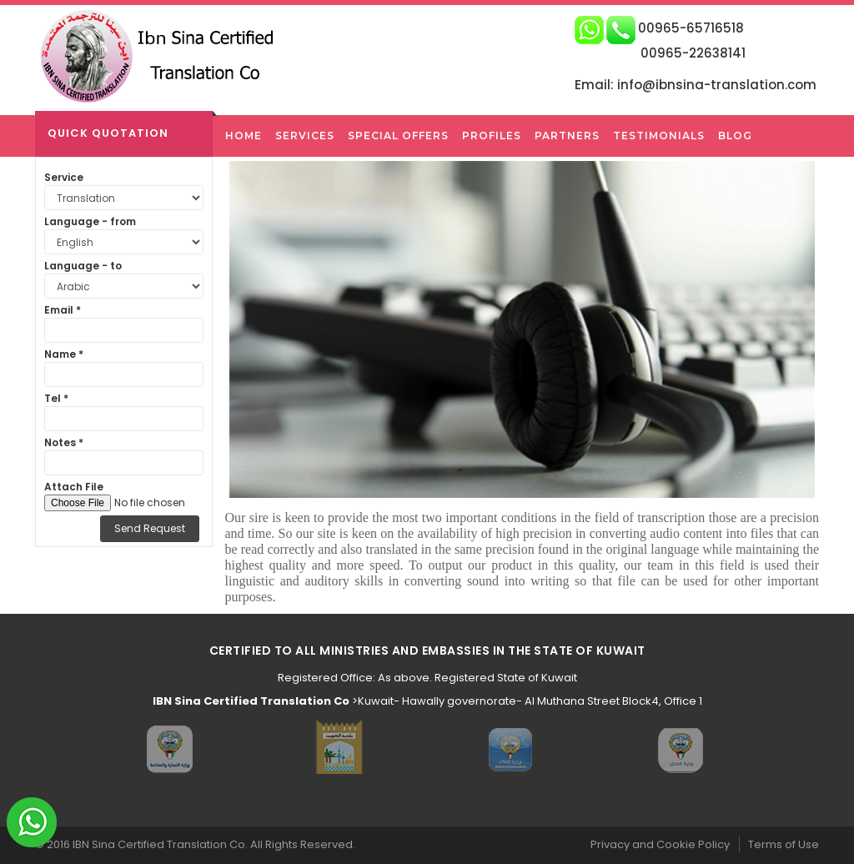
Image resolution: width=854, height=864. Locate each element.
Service (63, 177)
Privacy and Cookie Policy (660, 844)
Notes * (63, 442)
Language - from (90, 221)
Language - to (83, 266)
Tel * (56, 398)
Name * (63, 354)
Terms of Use (783, 844)
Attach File (73, 487)
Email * (62, 310)
